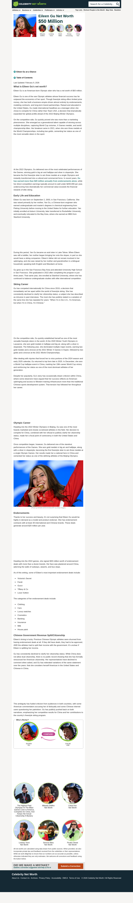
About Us (15, 878)
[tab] (48, 72)
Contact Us (24, 878)
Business (26, 10)
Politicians (50, 10)
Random (117, 10)
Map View (109, 10)
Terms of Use (74, 878)
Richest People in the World (94, 10)
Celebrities (38, 10)
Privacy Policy (44, 878)
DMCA (65, 878)
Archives (34, 878)
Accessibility (56, 878)
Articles (60, 10)
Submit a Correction (70, 866)
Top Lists (78, 10)
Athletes (16, 10)
